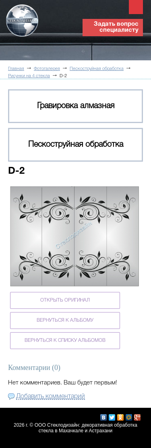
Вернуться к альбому (65, 320)
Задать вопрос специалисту (116, 27)
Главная (16, 69)
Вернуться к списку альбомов (65, 340)
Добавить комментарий (50, 396)
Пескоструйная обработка (97, 69)
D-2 (63, 76)
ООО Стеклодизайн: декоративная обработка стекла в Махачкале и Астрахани (86, 428)
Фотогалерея (47, 69)
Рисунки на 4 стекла (29, 76)
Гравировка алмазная (75, 106)
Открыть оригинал (65, 300)
